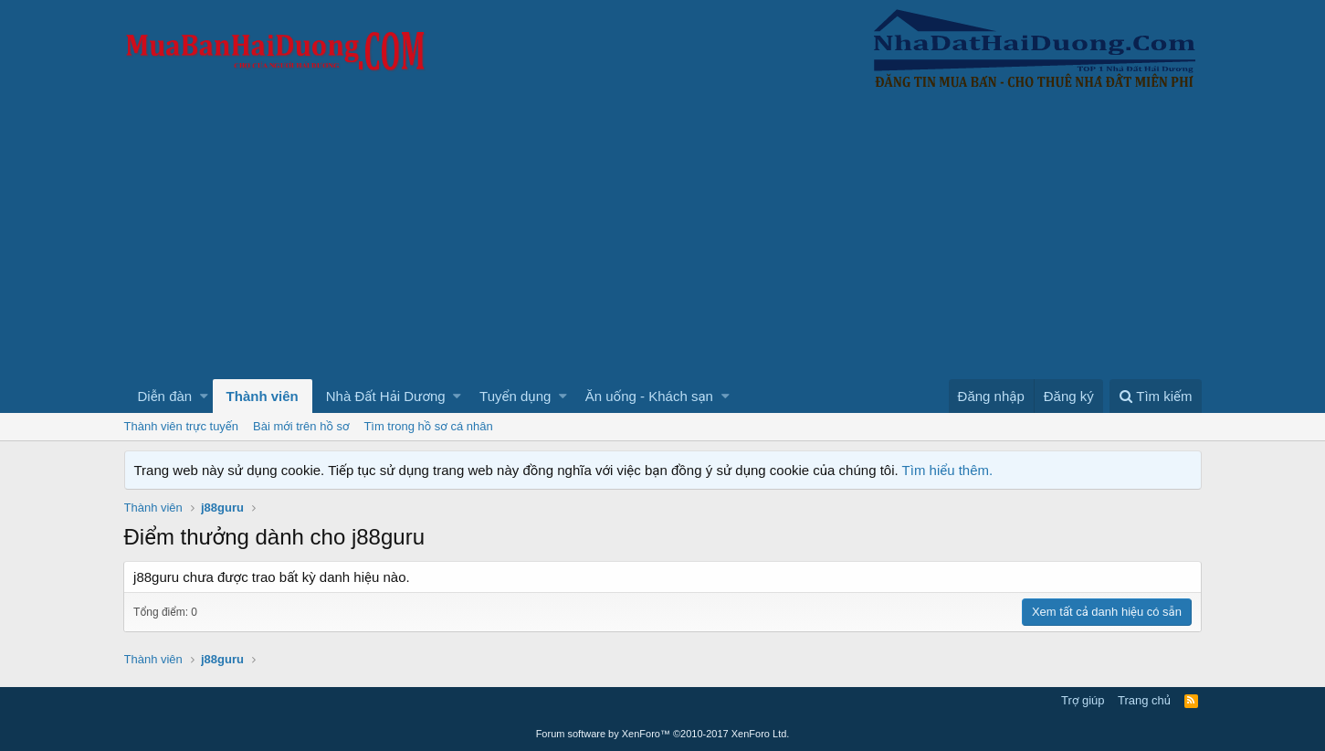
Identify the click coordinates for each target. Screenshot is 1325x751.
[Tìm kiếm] (1155, 396)
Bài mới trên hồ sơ (301, 426)
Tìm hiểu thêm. (948, 470)
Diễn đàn (165, 396)
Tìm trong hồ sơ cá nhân (427, 426)
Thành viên (262, 396)
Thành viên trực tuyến (181, 426)
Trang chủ (1144, 700)
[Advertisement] (663, 242)
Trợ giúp (1082, 700)
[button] (204, 396)
